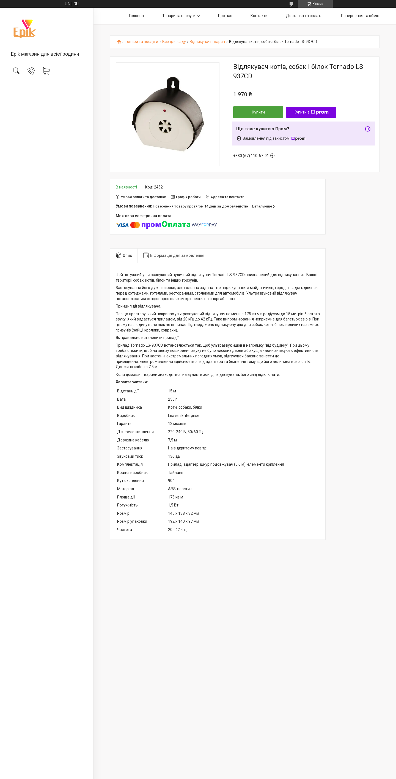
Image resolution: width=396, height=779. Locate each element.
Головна (136, 16)
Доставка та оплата (304, 16)
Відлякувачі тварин (207, 42)
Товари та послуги (179, 16)
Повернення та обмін (360, 16)
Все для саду (174, 42)
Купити (258, 112)
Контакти (259, 16)
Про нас (225, 16)
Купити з (311, 112)
